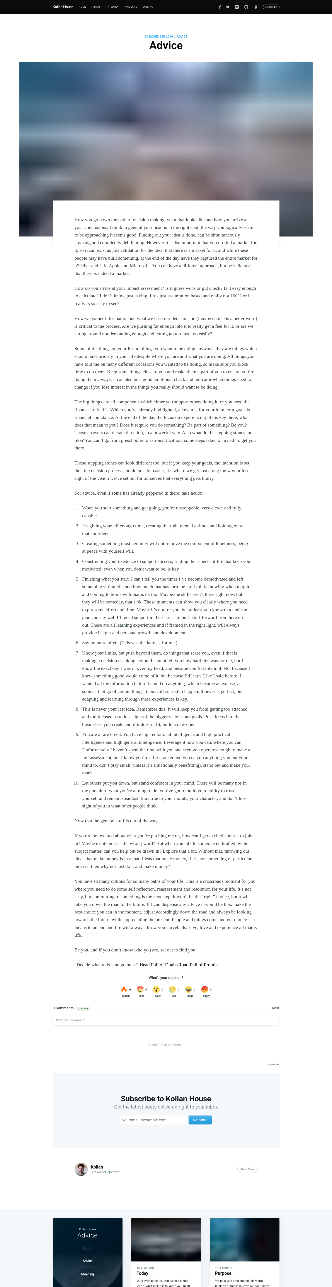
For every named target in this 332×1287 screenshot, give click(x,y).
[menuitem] (82, 7)
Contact (148, 6)
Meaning (87, 1274)
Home (83, 6)
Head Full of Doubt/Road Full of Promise (180, 964)
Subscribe (271, 7)
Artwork (112, 6)
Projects (130, 6)
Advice (182, 36)
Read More (247, 1169)
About (96, 6)
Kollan (97, 1167)
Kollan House (63, 7)
